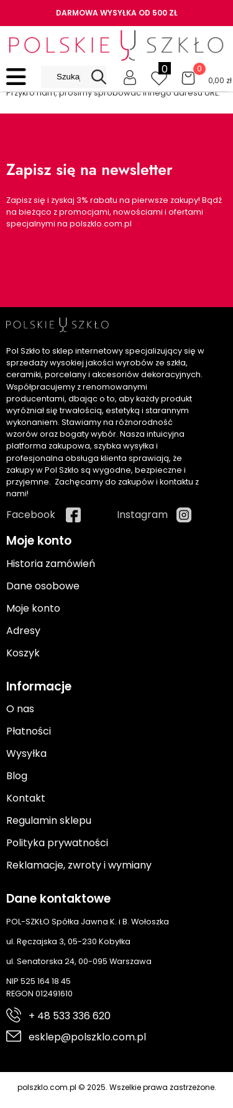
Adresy (23, 630)
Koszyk (23, 653)
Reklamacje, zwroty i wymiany (79, 865)
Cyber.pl (206, 1100)
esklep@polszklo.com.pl (87, 1037)
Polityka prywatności (57, 843)
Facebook (30, 514)
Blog (16, 776)
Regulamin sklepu (48, 820)
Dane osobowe (43, 586)
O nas (20, 709)
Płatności (28, 731)
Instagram (142, 514)
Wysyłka (26, 753)
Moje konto (33, 608)
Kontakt (25, 798)
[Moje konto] (129, 77)
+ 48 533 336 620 (70, 1016)
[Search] (98, 76)
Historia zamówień (50, 563)
